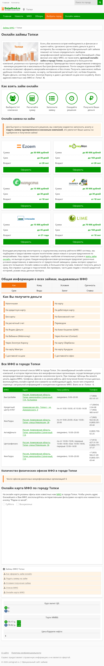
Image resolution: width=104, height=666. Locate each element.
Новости (19, 16)
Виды (39, 290)
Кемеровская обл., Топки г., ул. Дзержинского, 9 (37, 408)
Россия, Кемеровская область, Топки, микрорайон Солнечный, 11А (38, 432)
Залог (64, 290)
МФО (29, 16)
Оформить (26, 169)
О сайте (5, 652)
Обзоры (39, 16)
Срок (14, 290)
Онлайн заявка (72, 16)
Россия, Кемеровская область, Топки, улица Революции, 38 (37, 421)
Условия (65, 285)
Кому (39, 285)
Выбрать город (54, 16)
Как (14, 285)
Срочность (90, 285)
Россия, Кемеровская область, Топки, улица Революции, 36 (37, 443)
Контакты (15, 2)
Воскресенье (24, 504)
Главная (5, 2)
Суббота (8, 504)
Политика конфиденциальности (26, 652)
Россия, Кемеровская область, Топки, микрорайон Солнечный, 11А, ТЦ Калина (38, 397)
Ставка (90, 290)
